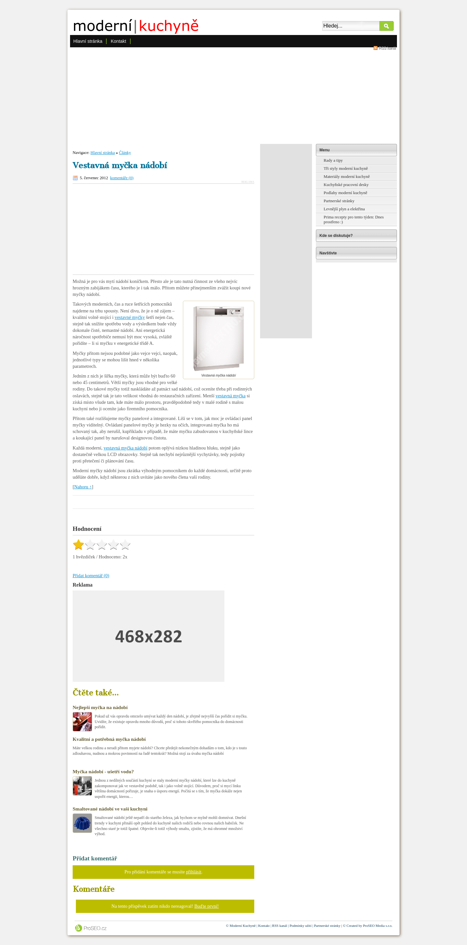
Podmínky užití (301, 926)
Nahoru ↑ (83, 486)
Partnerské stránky (339, 201)
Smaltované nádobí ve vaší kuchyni (110, 808)
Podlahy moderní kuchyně (345, 193)
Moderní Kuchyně (243, 926)
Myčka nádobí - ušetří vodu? (103, 771)
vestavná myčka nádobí (126, 447)
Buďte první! (206, 906)
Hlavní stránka (87, 41)
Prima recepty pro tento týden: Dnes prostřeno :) (354, 219)
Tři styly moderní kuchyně (346, 168)
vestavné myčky (130, 317)
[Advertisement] (233, 95)
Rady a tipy (333, 160)
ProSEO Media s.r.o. (377, 926)
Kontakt (118, 41)
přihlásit (193, 871)
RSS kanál (387, 48)
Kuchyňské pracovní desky (346, 184)
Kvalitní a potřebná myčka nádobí (109, 739)
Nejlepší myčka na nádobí (100, 707)
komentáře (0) (121, 178)
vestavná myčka (230, 395)
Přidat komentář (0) (91, 575)
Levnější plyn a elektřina (344, 209)
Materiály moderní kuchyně (347, 176)
